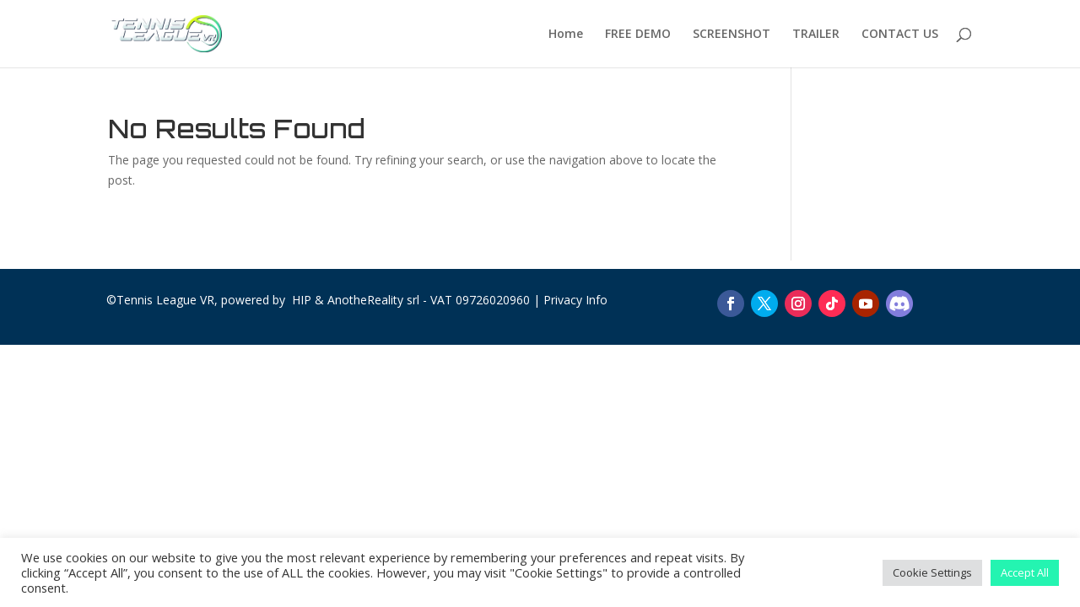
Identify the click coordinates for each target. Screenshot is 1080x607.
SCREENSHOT (731, 34)
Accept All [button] (1025, 572)
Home (565, 34)
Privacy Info (575, 300)
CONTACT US (899, 34)
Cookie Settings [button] (932, 572)
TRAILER (816, 34)
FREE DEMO (638, 34)
